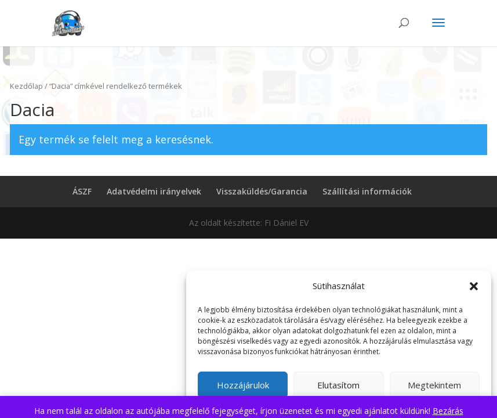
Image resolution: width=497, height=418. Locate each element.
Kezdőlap (26, 86)
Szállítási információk (367, 191)
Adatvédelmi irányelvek (154, 191)
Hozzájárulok (243, 385)
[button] (474, 286)
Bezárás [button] (448, 410)
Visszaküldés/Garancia (261, 191)
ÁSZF (82, 191)
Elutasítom (338, 385)
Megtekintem (434, 385)
